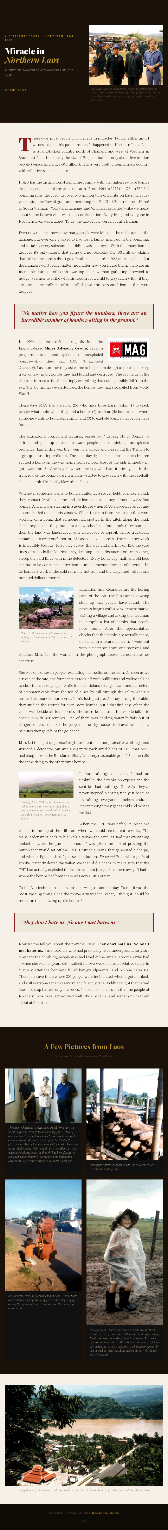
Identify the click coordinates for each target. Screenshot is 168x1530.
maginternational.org (105, 1512)
